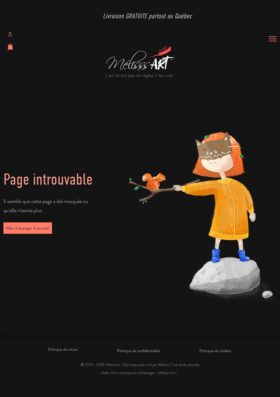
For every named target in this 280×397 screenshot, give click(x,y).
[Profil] (10, 34)
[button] (10, 46)
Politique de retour (63, 349)
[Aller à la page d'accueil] (27, 228)
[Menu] (272, 39)
